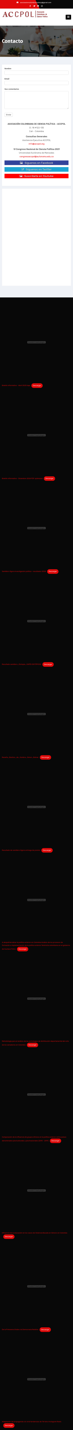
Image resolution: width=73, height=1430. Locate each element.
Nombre (7, 69)
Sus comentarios (11, 89)
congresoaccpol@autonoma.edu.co (37, 156)
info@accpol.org (36, 144)
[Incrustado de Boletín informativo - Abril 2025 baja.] (36, 342)
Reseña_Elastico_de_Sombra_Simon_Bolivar (20, 757)
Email (6, 79)
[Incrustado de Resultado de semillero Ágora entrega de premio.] (36, 807)
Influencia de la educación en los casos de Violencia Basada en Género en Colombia (34, 1233)
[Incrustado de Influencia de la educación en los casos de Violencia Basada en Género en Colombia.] (36, 1190)
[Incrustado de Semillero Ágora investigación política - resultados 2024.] (36, 528)
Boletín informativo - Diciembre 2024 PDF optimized (22, 478)
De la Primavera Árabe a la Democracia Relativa (20, 1330)
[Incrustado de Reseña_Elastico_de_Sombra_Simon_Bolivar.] (36, 714)
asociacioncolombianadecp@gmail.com (34, 2)
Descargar (37, 385)
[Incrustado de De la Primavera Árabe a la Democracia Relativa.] (36, 1286)
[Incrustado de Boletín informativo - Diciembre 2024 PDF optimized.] (36, 435)
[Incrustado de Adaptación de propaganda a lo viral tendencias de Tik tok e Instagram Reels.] (36, 1379)
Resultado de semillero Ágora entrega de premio (21, 850)
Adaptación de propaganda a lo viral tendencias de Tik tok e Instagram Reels (31, 1422)
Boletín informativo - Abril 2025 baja (16, 385)
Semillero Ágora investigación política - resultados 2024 (24, 571)
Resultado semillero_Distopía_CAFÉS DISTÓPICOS (21, 664)
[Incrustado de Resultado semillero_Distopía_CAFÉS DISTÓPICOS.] (36, 621)
